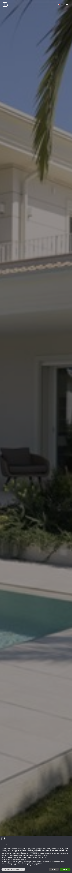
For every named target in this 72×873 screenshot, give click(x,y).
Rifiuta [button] (54, 869)
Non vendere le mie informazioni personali (14, 859)
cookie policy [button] (34, 852)
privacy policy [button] (39, 863)
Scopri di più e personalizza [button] (13, 869)
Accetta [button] (65, 869)
